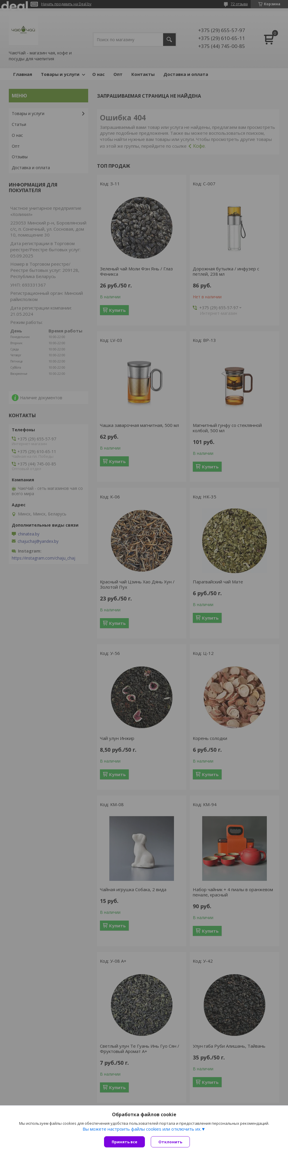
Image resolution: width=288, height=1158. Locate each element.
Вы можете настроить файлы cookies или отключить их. (142, 1129)
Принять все (124, 1141)
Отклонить (170, 1141)
